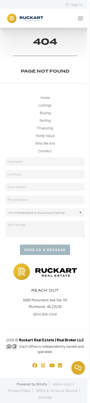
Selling (45, 120)
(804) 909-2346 (45, 314)
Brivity (41, 384)
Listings (45, 105)
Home (45, 97)
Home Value (45, 135)
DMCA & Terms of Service (57, 390)
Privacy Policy (19, 390)
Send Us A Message (45, 249)
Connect (45, 150)
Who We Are (45, 143)
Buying (45, 112)
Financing (45, 128)
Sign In (73, 4)
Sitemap (45, 397)
